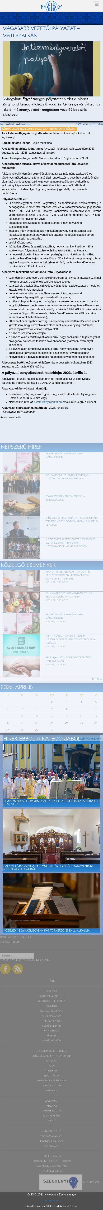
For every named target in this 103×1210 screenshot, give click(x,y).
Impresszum (52, 1200)
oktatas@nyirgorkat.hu (48, 402)
